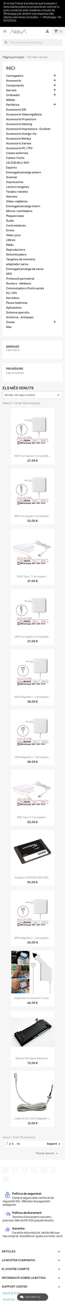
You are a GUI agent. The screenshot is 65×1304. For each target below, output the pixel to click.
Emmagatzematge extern (23, 172)
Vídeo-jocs (13, 235)
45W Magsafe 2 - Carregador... (33, 757)
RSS (25, 1170)
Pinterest (43, 1170)
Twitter (15, 1170)
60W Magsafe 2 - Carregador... (32, 696)
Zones (10, 322)
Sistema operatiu (17, 312)
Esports (11, 167)
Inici (10, 68)
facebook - (10, 1299)
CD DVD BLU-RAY (17, 163)
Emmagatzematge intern (23, 206)
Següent (54, 1144)
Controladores (16, 225)
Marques (12, 346)
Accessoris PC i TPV (19, 148)
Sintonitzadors (16, 254)
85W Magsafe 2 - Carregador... (32, 937)
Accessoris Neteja (18, 138)
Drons (10, 230)
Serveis (11, 90)
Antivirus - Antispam (20, 317)
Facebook (5, 1170)
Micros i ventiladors (19, 211)
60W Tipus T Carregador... (32, 576)
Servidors (12, 298)
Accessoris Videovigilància (24, 114)
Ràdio (10, 245)
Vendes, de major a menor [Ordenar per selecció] (32, 395)
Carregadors (14, 76)
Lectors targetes (17, 187)
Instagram (53, 1170)
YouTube (34, 1170)
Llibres (10, 240)
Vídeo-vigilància (16, 201)
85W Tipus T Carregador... (32, 817)
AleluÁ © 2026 (11, 1293)
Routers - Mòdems (18, 283)
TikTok (5, 1179)
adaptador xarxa (17, 264)
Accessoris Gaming (19, 124)
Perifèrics (12, 105)
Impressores (14, 182)
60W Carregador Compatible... (32, 455)
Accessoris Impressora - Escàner (28, 129)
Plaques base (15, 216)
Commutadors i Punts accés (25, 288)
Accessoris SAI (16, 109)
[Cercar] (32, 42)
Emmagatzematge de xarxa (24, 269)
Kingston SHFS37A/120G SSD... (32, 877)
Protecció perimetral (20, 279)
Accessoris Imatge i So (21, 134)
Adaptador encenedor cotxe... (32, 998)
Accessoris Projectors (21, 119)
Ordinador (13, 95)
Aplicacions (13, 307)
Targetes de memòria (20, 259)
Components (15, 85)
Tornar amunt (47, 1153)
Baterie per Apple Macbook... (33, 1058)
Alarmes (11, 196)
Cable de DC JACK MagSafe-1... (32, 1118)
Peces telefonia (16, 303)
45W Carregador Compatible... (32, 636)
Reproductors (15, 250)
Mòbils (10, 100)
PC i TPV (11, 293)
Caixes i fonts (15, 158)
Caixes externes (17, 153)
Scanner (12, 177)
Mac (9, 327)
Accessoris (13, 80)
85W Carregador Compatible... (33, 516)
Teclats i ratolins (17, 192)
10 (18, 1143)
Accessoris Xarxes (18, 143)
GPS (9, 274)
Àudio (10, 221)
